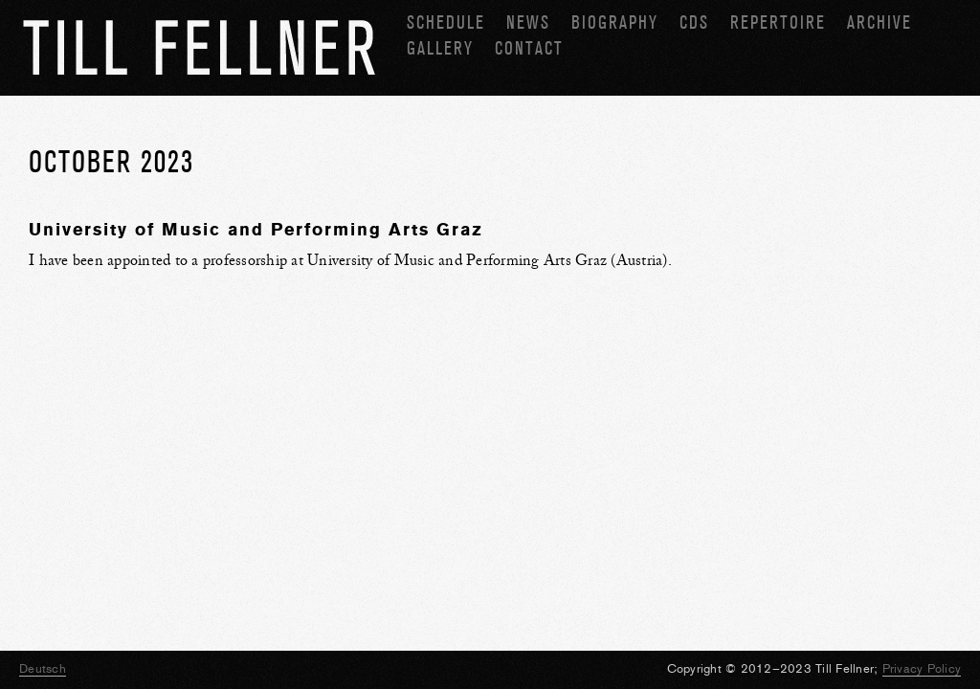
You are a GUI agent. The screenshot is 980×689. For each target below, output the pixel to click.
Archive (879, 22)
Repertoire (778, 22)
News (528, 22)
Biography (614, 22)
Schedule (446, 22)
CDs (694, 22)
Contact (529, 48)
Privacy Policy (922, 668)
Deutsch (42, 668)
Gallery (440, 48)
